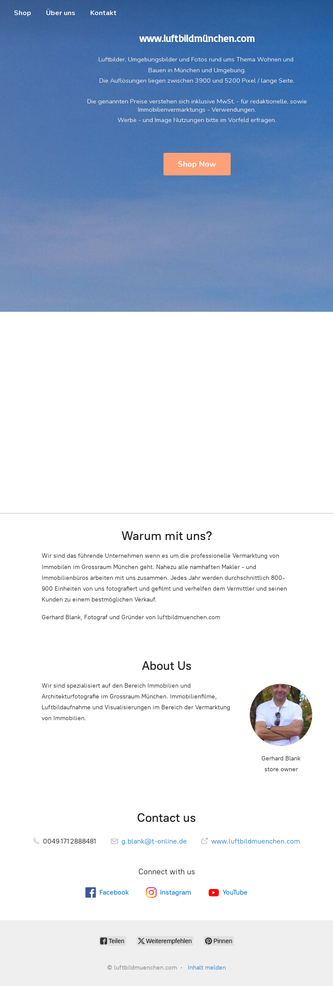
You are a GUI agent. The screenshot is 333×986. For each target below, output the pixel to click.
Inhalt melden (207, 967)
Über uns (60, 13)
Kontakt (103, 13)
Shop (22, 13)
